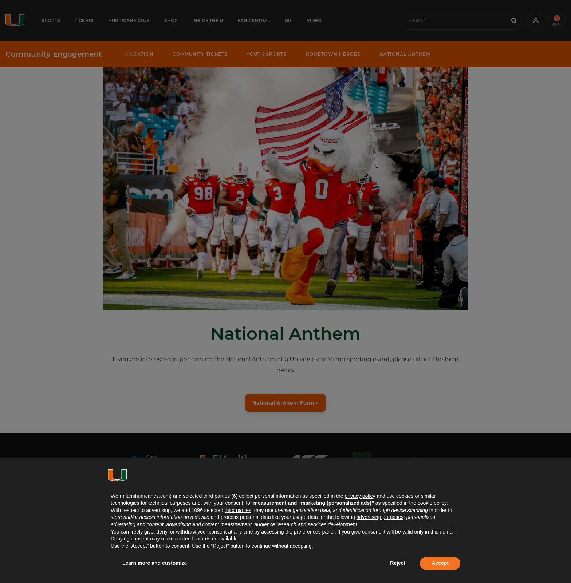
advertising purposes (380, 517)
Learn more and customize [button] (154, 563)
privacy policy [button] (359, 496)
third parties (238, 510)
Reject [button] (397, 563)
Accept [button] (440, 563)
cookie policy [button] (432, 503)
